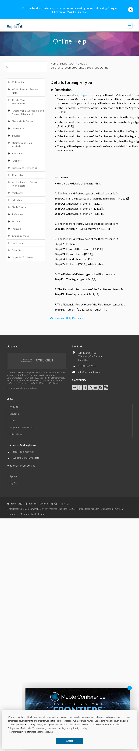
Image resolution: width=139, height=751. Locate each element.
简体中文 (65, 503)
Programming (19, 153)
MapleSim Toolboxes (22, 257)
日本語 (54, 503)
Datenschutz (107, 508)
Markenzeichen (27, 514)
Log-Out (13, 483)
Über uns (12, 346)
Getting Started (20, 82)
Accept (69, 741)
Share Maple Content (23, 121)
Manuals (16, 228)
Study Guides (19, 207)
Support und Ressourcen (21, 427)
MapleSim (17, 250)
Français (32, 503)
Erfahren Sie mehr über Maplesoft (22, 388)
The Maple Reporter (23, 451)
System (16, 221)
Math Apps (17, 192)
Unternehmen (16, 434)
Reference (17, 214)
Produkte (13, 406)
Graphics (17, 160)
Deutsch (44, 503)
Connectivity (19, 174)
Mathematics (19, 128)
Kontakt (77, 346)
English (21, 503)
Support (65, 63)
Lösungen (14, 413)
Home (54, 63)
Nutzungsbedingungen (88, 508)
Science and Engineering (24, 167)
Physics (16, 135)
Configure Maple (20, 235)
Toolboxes (17, 242)
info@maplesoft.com (89, 372)
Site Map (41, 514)
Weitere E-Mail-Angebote (26, 457)
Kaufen (12, 420)
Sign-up (13, 476)
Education (17, 199)
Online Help (78, 63)
